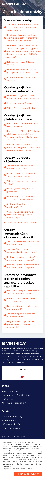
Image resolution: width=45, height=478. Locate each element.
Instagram (19, 437)
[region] (22, 476)
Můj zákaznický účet (11, 424)
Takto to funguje (10, 391)
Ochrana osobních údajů (22, 469)
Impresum (7, 469)
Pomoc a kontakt (10, 420)
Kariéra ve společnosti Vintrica (16, 395)
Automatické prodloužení (14, 403)
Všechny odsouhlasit (28, 473)
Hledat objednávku (11, 428)
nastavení (7, 466)
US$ (22, 369)
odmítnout (7, 464)
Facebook (7, 437)
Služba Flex (7, 399)
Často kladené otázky (12, 416)
